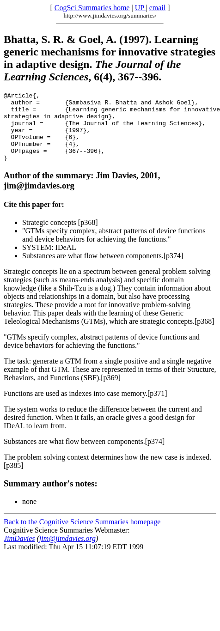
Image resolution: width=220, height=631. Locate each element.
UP (140, 8)
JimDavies (19, 552)
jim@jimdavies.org (67, 552)
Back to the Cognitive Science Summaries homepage (82, 536)
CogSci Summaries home (92, 8)
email (157, 8)
